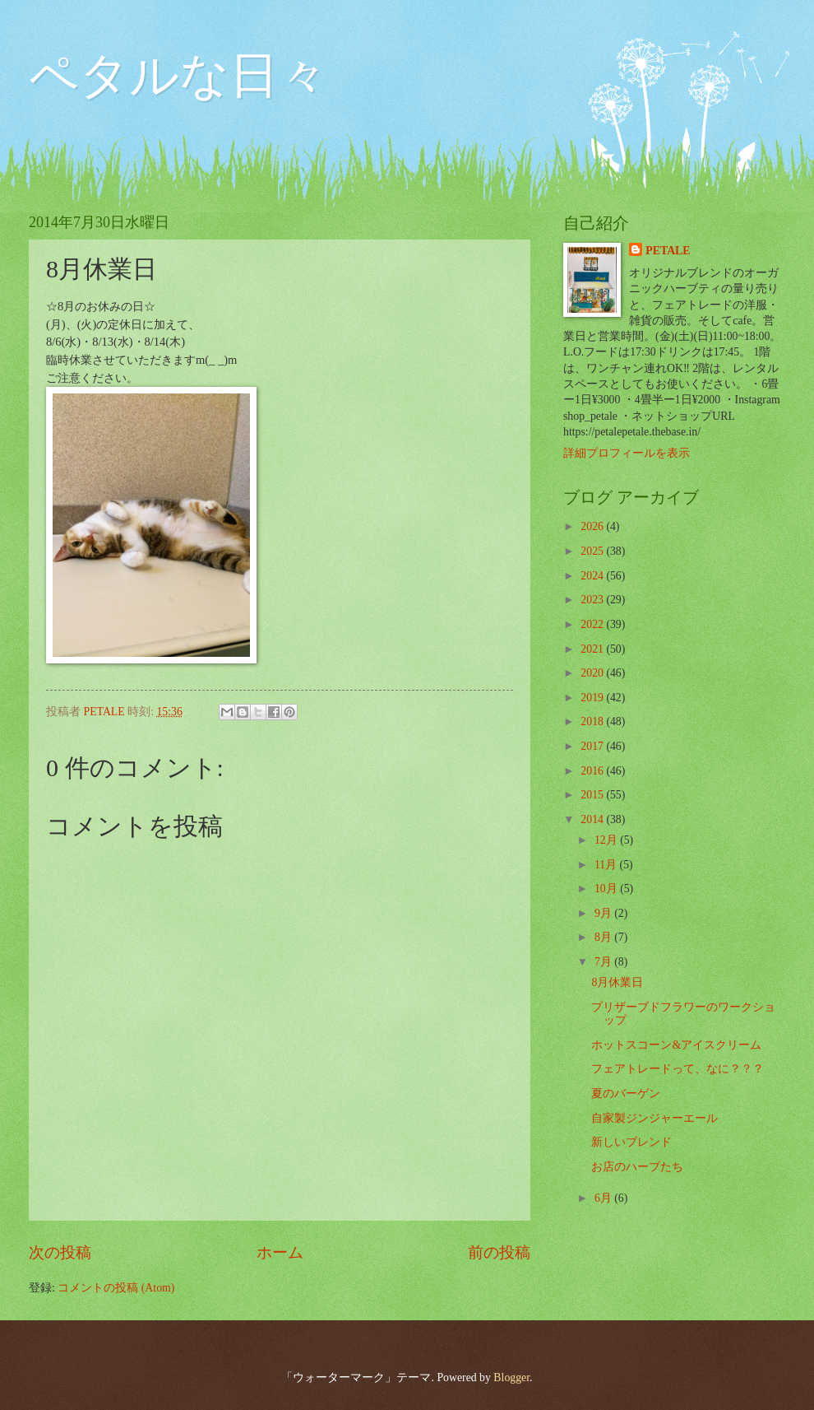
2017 (593, 746)
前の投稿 (499, 1252)
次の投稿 (60, 1252)
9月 (604, 913)
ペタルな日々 (178, 76)
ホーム (280, 1252)
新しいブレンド (631, 1142)
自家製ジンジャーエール (654, 1118)
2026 (593, 526)
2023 (593, 599)
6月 (604, 1198)
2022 (593, 624)
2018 (593, 721)
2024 (593, 576)
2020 (593, 673)
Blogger (511, 1377)
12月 (607, 840)
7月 (604, 962)
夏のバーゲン (625, 1093)
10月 (607, 888)
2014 (593, 819)
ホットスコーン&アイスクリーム (676, 1045)
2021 (593, 649)
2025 (593, 551)
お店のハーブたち (637, 1167)
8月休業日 (617, 982)
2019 (593, 697)
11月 (607, 865)
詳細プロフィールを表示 (626, 453)
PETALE (667, 250)
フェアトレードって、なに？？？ (677, 1069)
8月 (604, 937)
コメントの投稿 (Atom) (116, 1288)
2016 (593, 771)
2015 (593, 795)
